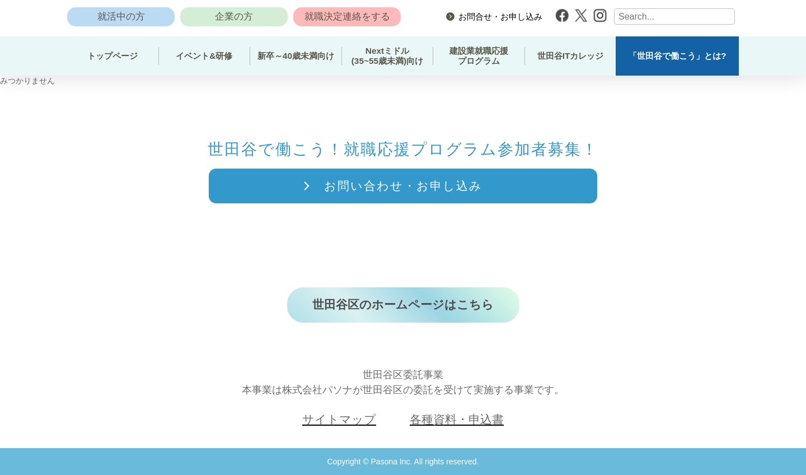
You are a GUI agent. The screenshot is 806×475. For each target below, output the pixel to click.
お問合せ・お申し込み (500, 16)
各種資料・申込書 (457, 420)
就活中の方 (121, 16)
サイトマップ (339, 420)
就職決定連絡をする (347, 16)
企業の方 (234, 16)
